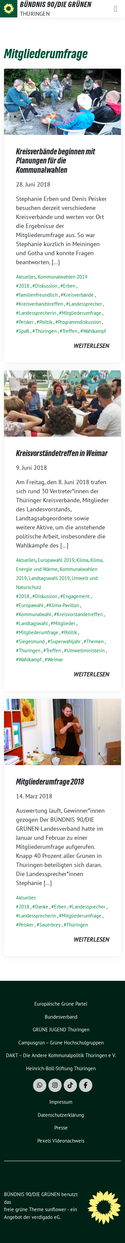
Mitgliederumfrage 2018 (50, 781)
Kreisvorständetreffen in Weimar (62, 453)
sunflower (55, 1209)
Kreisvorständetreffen (80, 614)
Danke (41, 906)
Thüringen (46, 331)
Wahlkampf (94, 331)
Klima (82, 560)
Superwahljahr (65, 641)
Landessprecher (85, 304)
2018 (24, 286)
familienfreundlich (38, 295)
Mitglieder (64, 623)
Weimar (55, 659)
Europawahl (31, 605)
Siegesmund (32, 641)
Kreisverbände (78, 295)
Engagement (76, 596)
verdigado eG (46, 1217)
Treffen (69, 331)
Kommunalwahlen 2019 (62, 277)
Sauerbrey (50, 925)
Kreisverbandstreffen (41, 304)
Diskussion (46, 286)
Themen (95, 641)
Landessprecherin (37, 313)
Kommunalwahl (35, 614)
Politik (45, 322)
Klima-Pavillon (64, 605)
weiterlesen (91, 346)
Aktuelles (26, 277)
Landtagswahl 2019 (49, 578)
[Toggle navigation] (115, 8)
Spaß (24, 331)
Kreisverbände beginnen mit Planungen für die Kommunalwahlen (55, 160)
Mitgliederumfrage (81, 313)
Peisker (26, 322)
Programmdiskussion (79, 322)
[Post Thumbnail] (62, 101)
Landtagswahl (33, 623)
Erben (69, 286)
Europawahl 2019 (56, 560)
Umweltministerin (86, 650)
